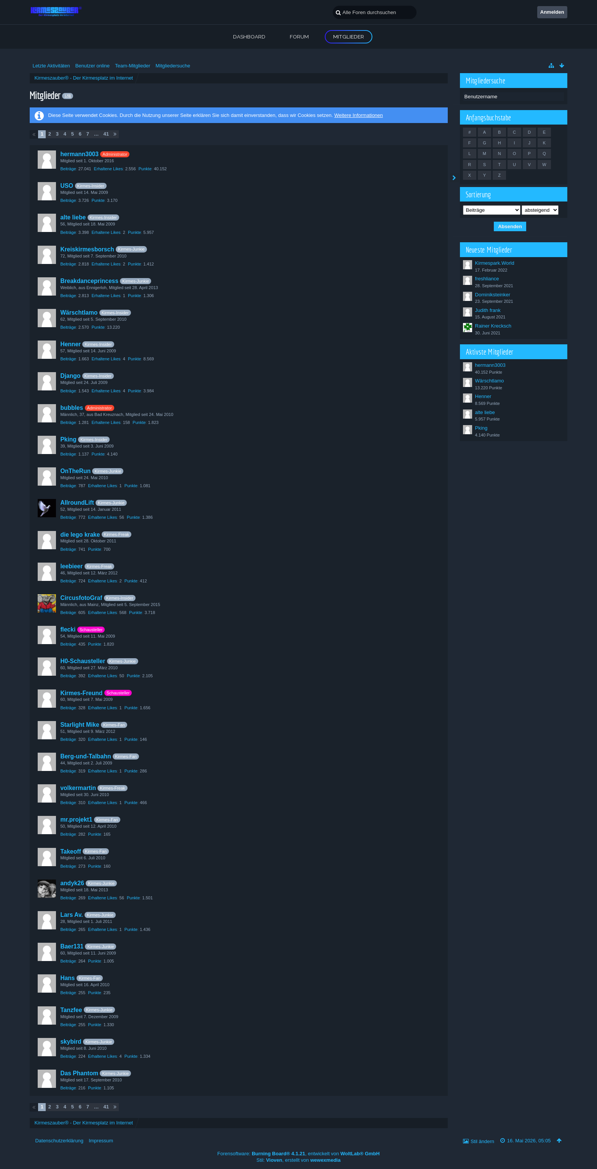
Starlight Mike (79, 724)
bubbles (71, 408)
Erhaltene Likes (108, 168)
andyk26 (72, 883)
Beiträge (68, 168)
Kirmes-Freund (81, 693)
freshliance (487, 278)
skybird (70, 1041)
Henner (70, 344)
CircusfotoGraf (81, 598)
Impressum (101, 1140)
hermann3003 (79, 154)
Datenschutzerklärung (59, 1140)
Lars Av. (71, 915)
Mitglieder (348, 37)
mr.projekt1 (76, 819)
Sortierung (478, 194)
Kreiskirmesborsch (87, 249)
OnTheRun (75, 471)
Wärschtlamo (78, 312)
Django (70, 376)
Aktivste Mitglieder (490, 351)
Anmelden (552, 12)
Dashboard (249, 37)
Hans (67, 978)
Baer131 (71, 946)
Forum (299, 37)
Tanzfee (71, 1010)
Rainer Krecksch (493, 326)
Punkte (145, 168)
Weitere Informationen (358, 115)
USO (66, 185)
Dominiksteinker (492, 294)
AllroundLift (77, 502)
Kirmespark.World (494, 263)
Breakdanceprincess (89, 281)
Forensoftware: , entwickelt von (298, 1153)
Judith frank (488, 310)
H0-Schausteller (82, 661)
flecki (67, 629)
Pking (68, 439)
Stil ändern (482, 1141)
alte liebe (73, 217)
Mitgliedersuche (486, 80)
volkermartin (78, 788)
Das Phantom (79, 1073)
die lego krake (80, 534)
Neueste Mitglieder (489, 249)
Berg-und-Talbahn (85, 756)
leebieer (71, 566)
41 (106, 134)
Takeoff (70, 851)
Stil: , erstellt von (299, 1160)
